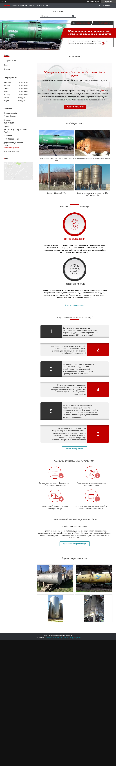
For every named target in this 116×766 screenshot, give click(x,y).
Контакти (40, 5)
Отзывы (7, 69)
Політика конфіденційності (72, 637)
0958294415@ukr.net (11, 148)
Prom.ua (69, 635)
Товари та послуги (19, 5)
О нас (6, 65)
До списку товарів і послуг (74, 544)
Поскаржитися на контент (53, 637)
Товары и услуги (10, 61)
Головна (7, 5)
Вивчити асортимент (75, 449)
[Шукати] (73, 16)
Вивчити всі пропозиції (75, 305)
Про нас (32, 5)
